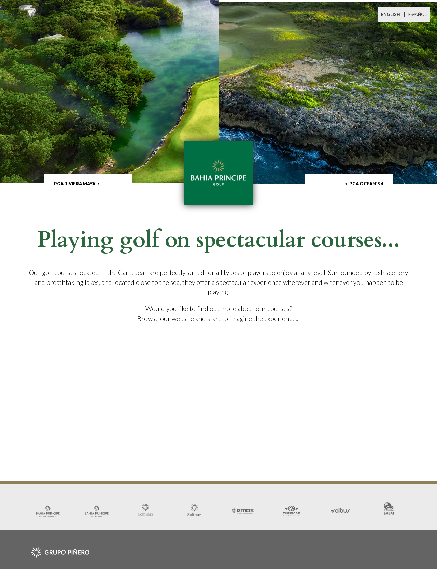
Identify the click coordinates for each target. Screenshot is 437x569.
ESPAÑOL (417, 14)
